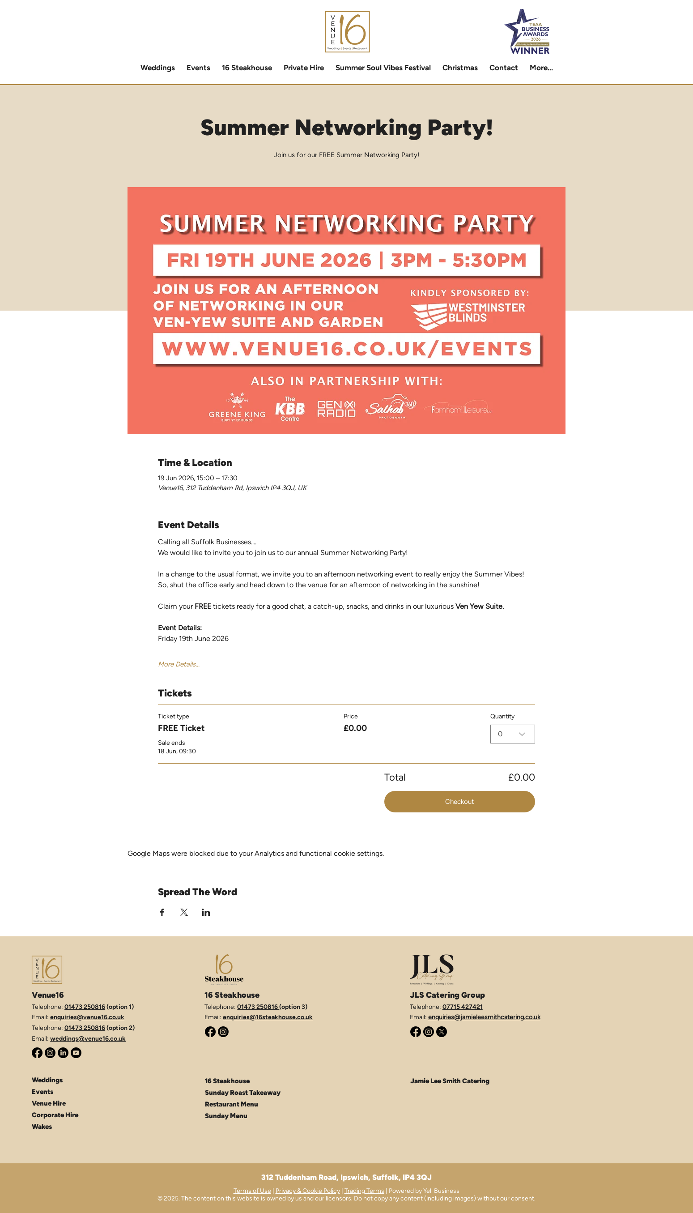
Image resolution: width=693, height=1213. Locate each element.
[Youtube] (76, 1052)
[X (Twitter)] (441, 1031)
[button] (304, 68)
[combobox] (512, 734)
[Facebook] (37, 1052)
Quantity (502, 716)
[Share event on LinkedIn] (206, 912)
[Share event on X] (184, 912)
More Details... (179, 664)
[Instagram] (50, 1052)
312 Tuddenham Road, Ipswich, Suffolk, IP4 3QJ (346, 1177)
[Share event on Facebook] (162, 912)
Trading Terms (364, 1191)
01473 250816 (84, 1007)
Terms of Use (252, 1191)
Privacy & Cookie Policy (308, 1191)
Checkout (459, 802)
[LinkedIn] (63, 1052)
